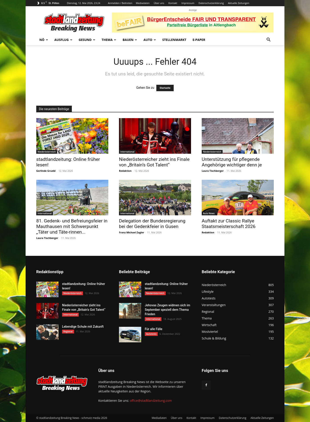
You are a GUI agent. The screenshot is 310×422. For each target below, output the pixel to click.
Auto (149, 40)
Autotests (151, 333)
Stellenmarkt (174, 40)
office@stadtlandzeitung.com (151, 400)
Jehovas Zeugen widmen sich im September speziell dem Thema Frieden (167, 309)
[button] (268, 40)
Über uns (159, 3)
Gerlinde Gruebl (46, 170)
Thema (109, 40)
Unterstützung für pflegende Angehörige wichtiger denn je (232, 162)
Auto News (209, 213)
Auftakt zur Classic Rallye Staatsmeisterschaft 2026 (229, 223)
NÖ (43, 40)
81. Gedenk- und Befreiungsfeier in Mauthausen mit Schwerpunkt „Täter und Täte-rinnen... (71, 226)
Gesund (87, 40)
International (127, 151)
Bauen (130, 40)
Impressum (187, 3)
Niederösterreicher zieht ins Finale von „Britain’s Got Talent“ (154, 162)
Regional (68, 331)
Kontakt (172, 3)
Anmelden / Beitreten (120, 3)
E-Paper (199, 40)
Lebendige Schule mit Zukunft (83, 326)
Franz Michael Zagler (131, 232)
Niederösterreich (47, 151)
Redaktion (125, 170)
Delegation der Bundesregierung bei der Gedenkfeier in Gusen (152, 223)
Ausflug (63, 40)
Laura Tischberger (213, 170)
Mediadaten (142, 3)
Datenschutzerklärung (211, 3)
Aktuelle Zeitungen (238, 3)
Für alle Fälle (153, 329)
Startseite (165, 88)
